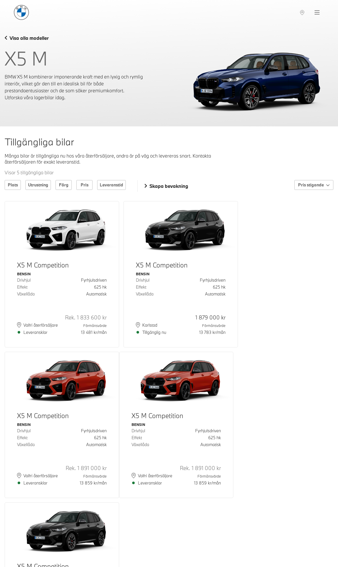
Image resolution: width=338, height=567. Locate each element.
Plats (13, 185)
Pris (84, 185)
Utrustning (38, 185)
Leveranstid (111, 185)
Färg (64, 185)
